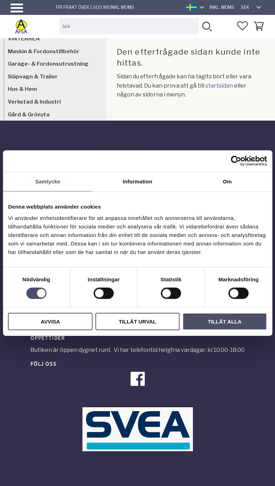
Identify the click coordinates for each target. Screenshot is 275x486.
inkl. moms (222, 7)
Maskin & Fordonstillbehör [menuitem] (43, 51)
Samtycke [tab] (47, 181)
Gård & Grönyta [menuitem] (29, 114)
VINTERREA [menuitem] (24, 38)
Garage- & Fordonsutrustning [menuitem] (48, 63)
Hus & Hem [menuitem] (22, 88)
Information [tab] (138, 181)
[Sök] (207, 26)
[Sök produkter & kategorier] (129, 26)
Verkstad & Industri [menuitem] (34, 101)
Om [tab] (227, 181)
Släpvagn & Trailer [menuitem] (33, 76)
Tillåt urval (137, 321)
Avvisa (50, 321)
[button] (17, 8)
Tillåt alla (224, 321)
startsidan (219, 85)
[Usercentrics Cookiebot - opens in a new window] (236, 161)
